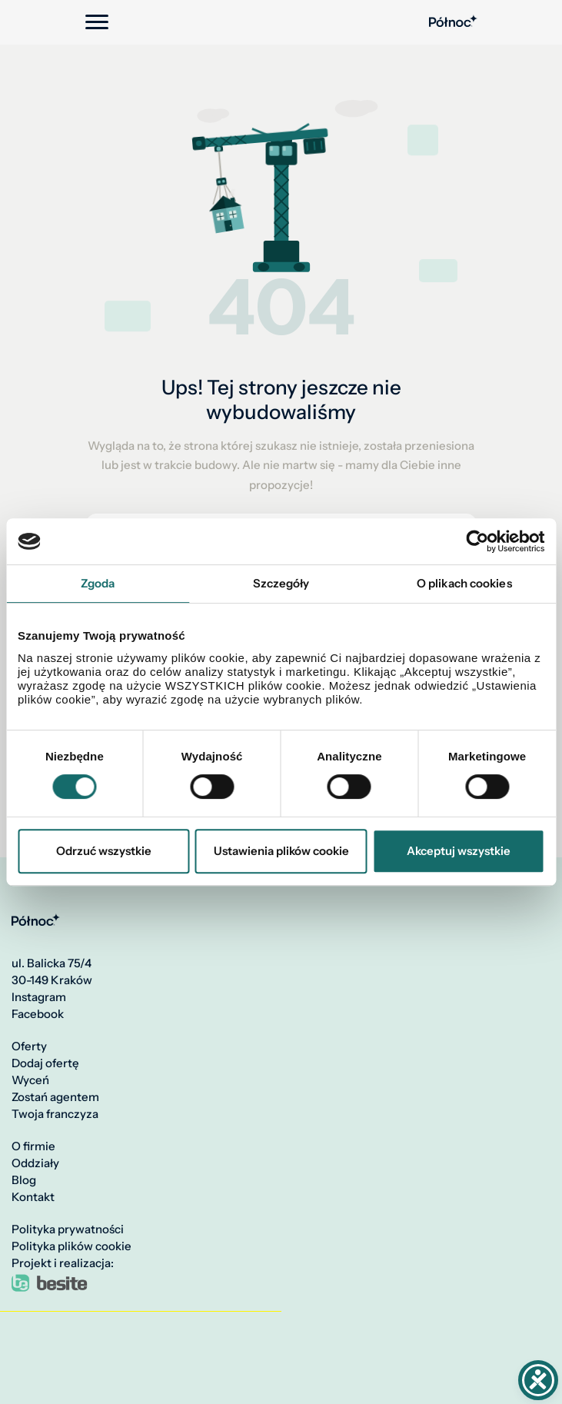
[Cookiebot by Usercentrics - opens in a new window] (477, 541)
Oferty (29, 1046)
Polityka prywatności (68, 1229)
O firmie (33, 1146)
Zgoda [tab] (98, 583)
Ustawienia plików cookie (281, 850)
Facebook (38, 1014)
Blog (24, 1180)
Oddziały (35, 1163)
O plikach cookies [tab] (464, 583)
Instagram (39, 997)
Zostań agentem (55, 1097)
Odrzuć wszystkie (103, 850)
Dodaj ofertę (45, 1063)
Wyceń (30, 1080)
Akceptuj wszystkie (458, 850)
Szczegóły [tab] (281, 583)
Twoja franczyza (55, 1114)
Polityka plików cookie (71, 1246)
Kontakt (33, 1197)
